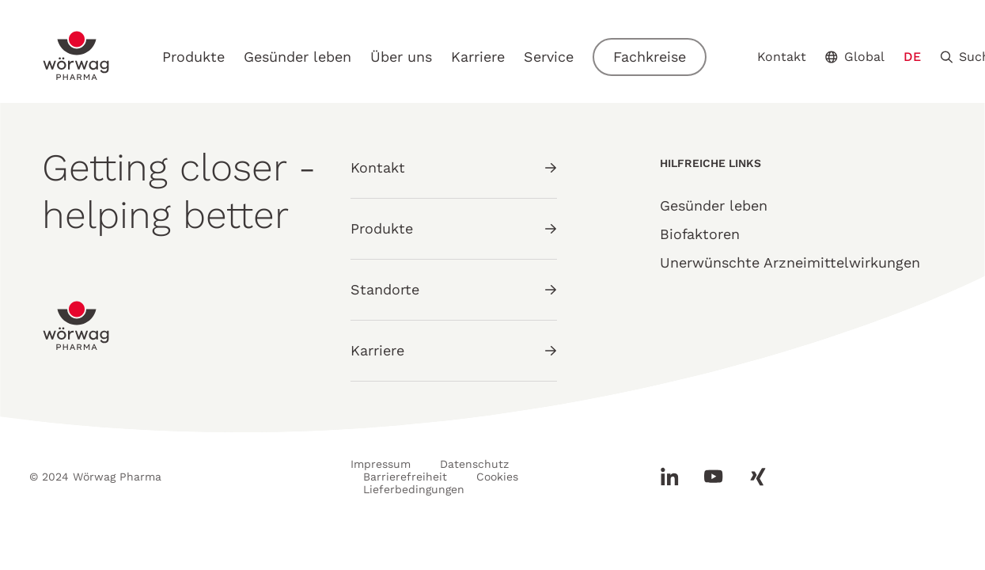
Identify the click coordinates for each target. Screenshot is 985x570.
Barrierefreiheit (405, 476)
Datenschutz (474, 463)
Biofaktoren (700, 234)
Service (549, 56)
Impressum (380, 463)
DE (912, 56)
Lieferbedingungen (413, 489)
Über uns (401, 56)
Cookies (497, 476)
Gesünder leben (297, 56)
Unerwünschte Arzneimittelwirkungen (790, 262)
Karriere (478, 57)
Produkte (193, 56)
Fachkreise (649, 56)
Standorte (453, 289)
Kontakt (781, 57)
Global (855, 56)
